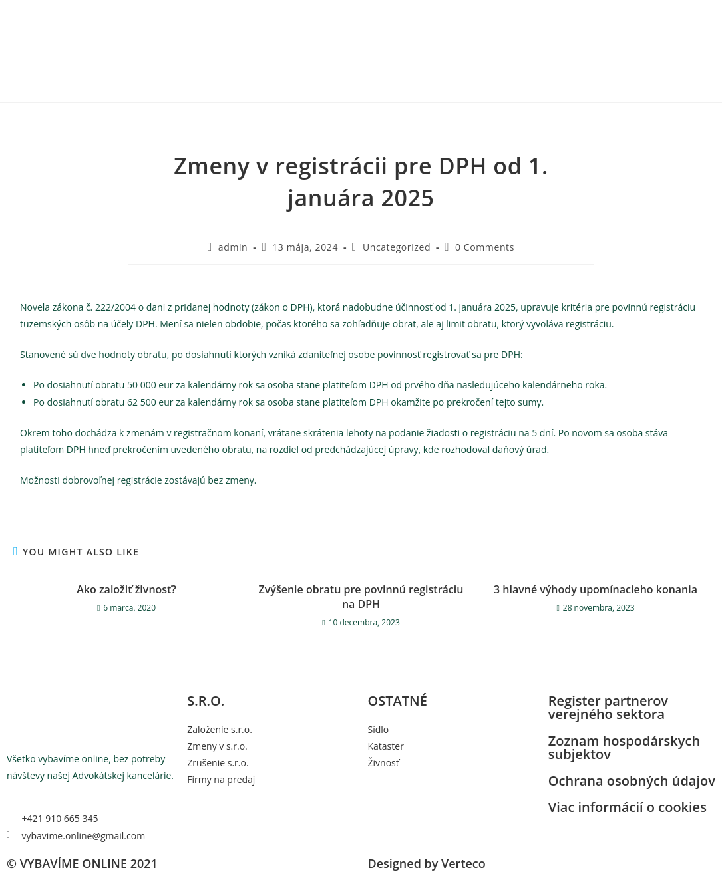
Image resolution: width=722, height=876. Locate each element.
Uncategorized (397, 247)
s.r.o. (418, 15)
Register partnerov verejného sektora (608, 707)
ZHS (465, 15)
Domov (385, 15)
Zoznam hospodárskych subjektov (624, 747)
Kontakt (541, 15)
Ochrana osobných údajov (631, 781)
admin (233, 247)
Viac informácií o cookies (627, 807)
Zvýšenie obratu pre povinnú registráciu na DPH (361, 596)
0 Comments (484, 247)
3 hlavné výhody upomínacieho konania (595, 589)
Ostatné (497, 15)
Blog (574, 15)
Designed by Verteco (427, 863)
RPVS (445, 15)
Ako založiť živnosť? (126, 589)
